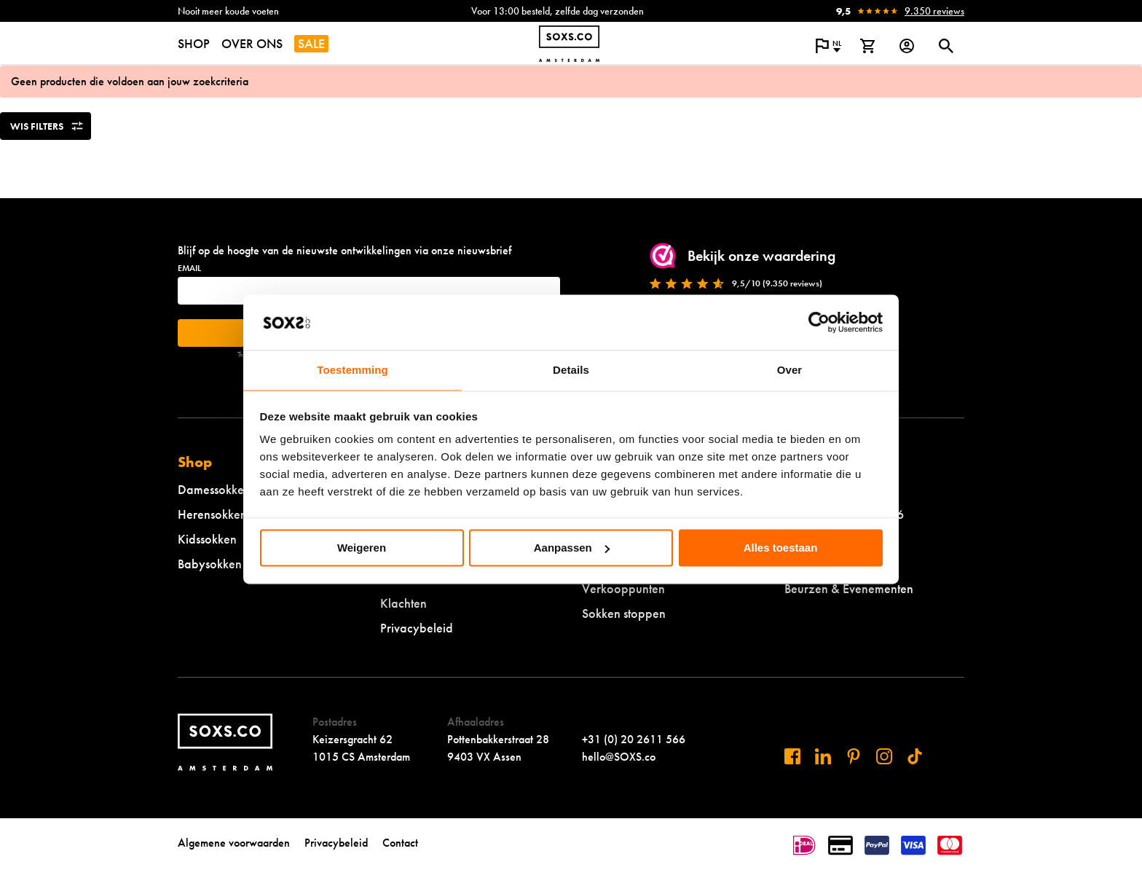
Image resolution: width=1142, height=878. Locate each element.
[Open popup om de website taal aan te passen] (828, 46)
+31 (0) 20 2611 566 (633, 739)
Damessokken (214, 489)
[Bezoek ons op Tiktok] (915, 756)
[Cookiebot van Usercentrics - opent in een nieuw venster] (819, 322)
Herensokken (212, 514)
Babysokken (210, 563)
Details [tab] (571, 370)
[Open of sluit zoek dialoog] (946, 46)
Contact (400, 842)
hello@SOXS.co (618, 756)
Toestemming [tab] (352, 370)
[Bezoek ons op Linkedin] (823, 756)
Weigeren (361, 547)
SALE (311, 43)
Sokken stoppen (624, 613)
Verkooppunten (623, 588)
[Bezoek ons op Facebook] (792, 756)
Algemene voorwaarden (234, 842)
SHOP (194, 43)
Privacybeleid (416, 627)
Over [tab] (790, 370)
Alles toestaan (781, 547)
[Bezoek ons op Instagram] (884, 756)
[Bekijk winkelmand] (867, 46)
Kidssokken (207, 538)
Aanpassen (572, 547)
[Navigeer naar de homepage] (569, 44)
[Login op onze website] (907, 46)
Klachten (403, 603)
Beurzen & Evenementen (848, 588)
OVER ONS (252, 43)
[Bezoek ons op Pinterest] (854, 756)
